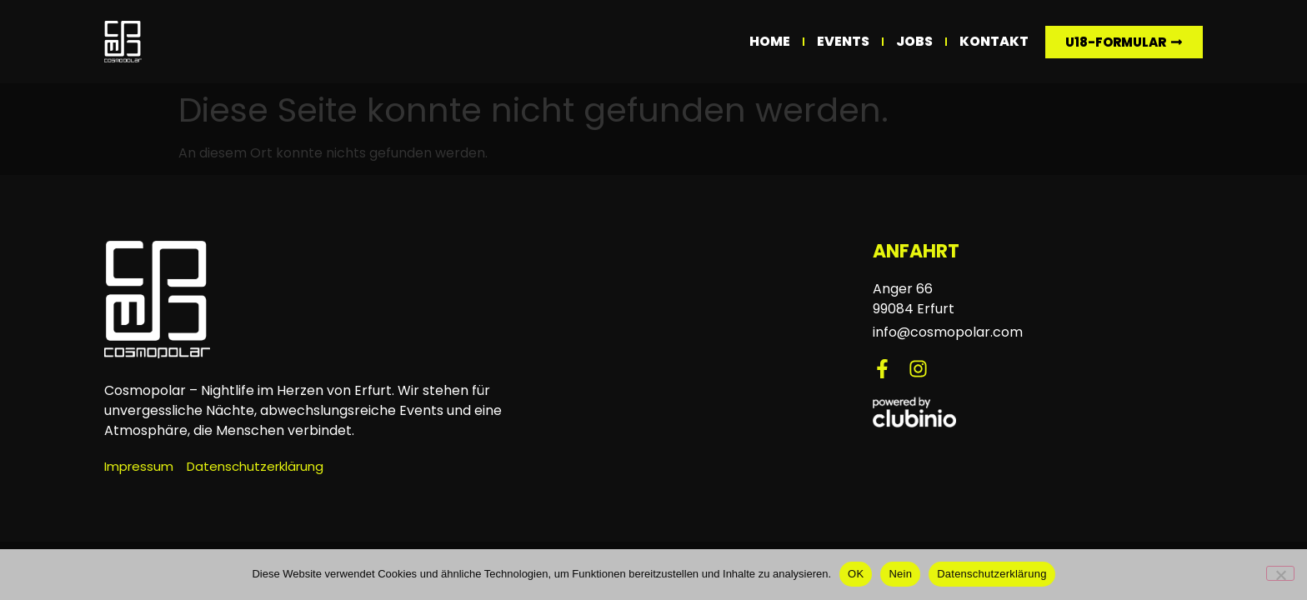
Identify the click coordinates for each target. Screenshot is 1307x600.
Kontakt (994, 41)
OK (856, 574)
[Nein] (1280, 573)
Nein (900, 574)
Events (843, 41)
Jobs (914, 41)
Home (769, 41)
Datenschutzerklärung (991, 574)
